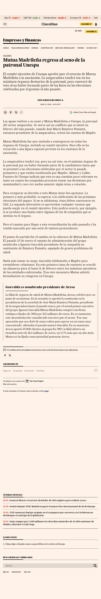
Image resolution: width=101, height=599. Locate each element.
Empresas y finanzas (22, 40)
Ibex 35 (8, 18)
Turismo (80, 48)
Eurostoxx (16, 572)
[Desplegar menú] (5, 24)
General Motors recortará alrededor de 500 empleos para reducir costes (48, 500)
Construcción (47, 48)
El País (78, 31)
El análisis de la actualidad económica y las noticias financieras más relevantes (42, 350)
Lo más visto (10, 537)
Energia (35, 48)
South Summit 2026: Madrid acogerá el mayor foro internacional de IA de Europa (52, 506)
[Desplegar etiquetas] (96, 370)
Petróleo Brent (50, 18)
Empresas (17, 370)
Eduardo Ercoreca (50, 100)
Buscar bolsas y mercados (17, 557)
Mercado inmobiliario (65, 48)
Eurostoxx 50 (75, 18)
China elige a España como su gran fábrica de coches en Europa (35, 544)
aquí (46, 391)
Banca (6, 48)
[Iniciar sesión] (96, 24)
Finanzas (40, 370)
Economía (29, 370)
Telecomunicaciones (20, 48)
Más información (10, 384)
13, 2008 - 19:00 (50, 104)
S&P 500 (28, 18)
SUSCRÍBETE (86, 24)
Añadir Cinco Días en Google (84, 112)
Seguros (7, 370)
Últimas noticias (12, 495)
